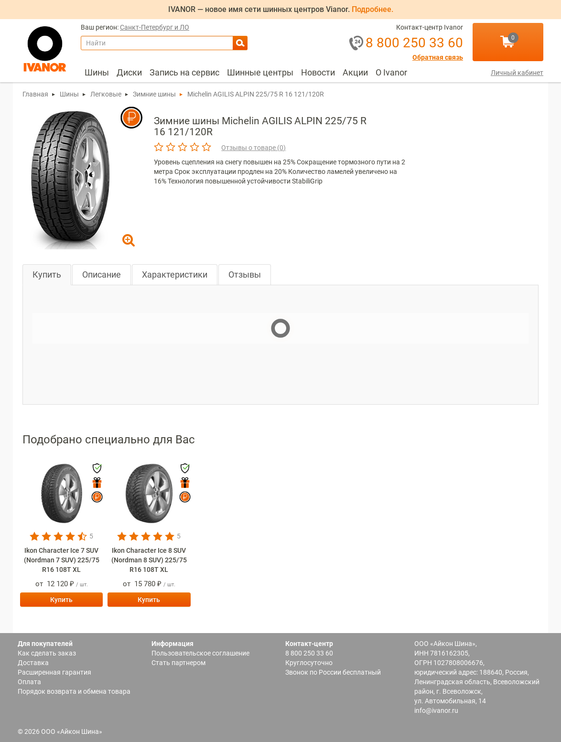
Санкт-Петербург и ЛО (154, 27)
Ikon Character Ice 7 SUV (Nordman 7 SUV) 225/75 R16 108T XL (61, 560)
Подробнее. (372, 9)
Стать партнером (178, 663)
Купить (46, 274)
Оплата (29, 682)
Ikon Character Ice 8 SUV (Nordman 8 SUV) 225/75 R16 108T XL (149, 560)
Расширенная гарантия (54, 672)
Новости (318, 72)
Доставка (33, 663)
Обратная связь (437, 58)
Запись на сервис (184, 72)
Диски (129, 72)
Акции (355, 72)
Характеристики (174, 274)
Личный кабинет (517, 72)
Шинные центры (260, 72)
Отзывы (244, 274)
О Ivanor (391, 72)
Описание (101, 274)
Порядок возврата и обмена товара (74, 691)
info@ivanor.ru (436, 710)
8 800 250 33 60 (309, 653)
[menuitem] (97, 72)
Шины (97, 72)
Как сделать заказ (47, 653)
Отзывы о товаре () (253, 147)
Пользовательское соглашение (200, 653)
